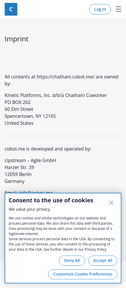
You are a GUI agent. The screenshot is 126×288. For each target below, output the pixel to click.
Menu (116, 9)
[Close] (111, 202)
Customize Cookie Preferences (82, 274)
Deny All (72, 260)
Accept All (102, 260)
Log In (100, 9)
